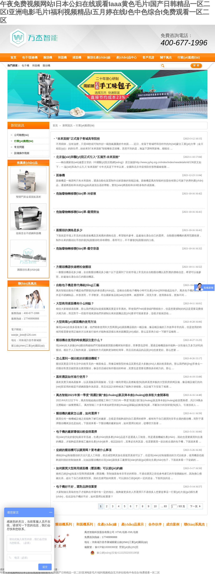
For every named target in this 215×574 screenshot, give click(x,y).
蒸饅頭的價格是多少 (69, 230)
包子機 (25, 65)
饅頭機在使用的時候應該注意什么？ (79, 340)
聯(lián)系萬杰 (194, 524)
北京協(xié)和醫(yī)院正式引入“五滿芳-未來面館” (88, 157)
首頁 (13, 57)
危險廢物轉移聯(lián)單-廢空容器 (77, 248)
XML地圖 (133, 532)
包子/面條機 (30, 57)
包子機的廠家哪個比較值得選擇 (76, 431)
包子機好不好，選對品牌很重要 (76, 486)
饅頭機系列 (63, 524)
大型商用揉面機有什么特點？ (75, 303)
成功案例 (172, 524)
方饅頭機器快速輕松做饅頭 (73, 266)
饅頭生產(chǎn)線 (98, 57)
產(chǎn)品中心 (126, 57)
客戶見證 (148, 57)
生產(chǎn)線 (107, 524)
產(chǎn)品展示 (132, 524)
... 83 (164, 506)
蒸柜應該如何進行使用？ (72, 376)
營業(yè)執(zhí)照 (129, 547)
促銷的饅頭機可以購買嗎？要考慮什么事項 (83, 450)
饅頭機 (47, 57)
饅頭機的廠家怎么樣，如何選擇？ (78, 413)
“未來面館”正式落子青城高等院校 (78, 138)
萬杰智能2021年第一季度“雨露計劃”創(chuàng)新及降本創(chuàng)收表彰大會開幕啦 (112, 395)
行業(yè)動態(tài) (189, 57)
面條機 (60, 175)
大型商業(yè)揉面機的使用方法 (76, 321)
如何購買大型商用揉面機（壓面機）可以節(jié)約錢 (89, 468)
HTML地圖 (121, 532)
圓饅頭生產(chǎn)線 (28, 269)
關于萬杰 (166, 57)
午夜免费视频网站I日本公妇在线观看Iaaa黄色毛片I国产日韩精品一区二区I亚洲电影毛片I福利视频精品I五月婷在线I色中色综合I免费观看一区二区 (105, 12)
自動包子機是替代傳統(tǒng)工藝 (77, 285)
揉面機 (76, 57)
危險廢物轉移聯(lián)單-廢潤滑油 (77, 212)
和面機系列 (84, 524)
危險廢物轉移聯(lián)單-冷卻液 (76, 193)
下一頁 (194, 506)
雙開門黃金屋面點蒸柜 (28, 196)
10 (155, 506)
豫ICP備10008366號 (106, 547)
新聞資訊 (67, 125)
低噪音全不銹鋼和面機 (28, 233)
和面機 (62, 57)
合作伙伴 (155, 524)
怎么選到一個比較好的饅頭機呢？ (78, 358)
